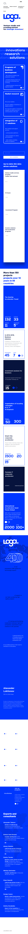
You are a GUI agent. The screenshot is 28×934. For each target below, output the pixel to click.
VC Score (8, 193)
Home (4, 11)
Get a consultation (14, 157)
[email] (14, 153)
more (7, 214)
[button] (20, 355)
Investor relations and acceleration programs (10, 230)
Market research (13, 6)
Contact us (7, 43)
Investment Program (12, 210)
